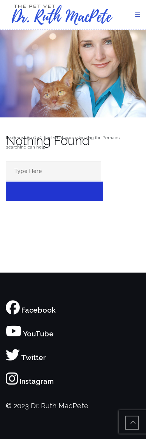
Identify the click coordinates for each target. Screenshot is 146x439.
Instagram (30, 381)
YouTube (30, 334)
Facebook (31, 310)
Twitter (26, 357)
